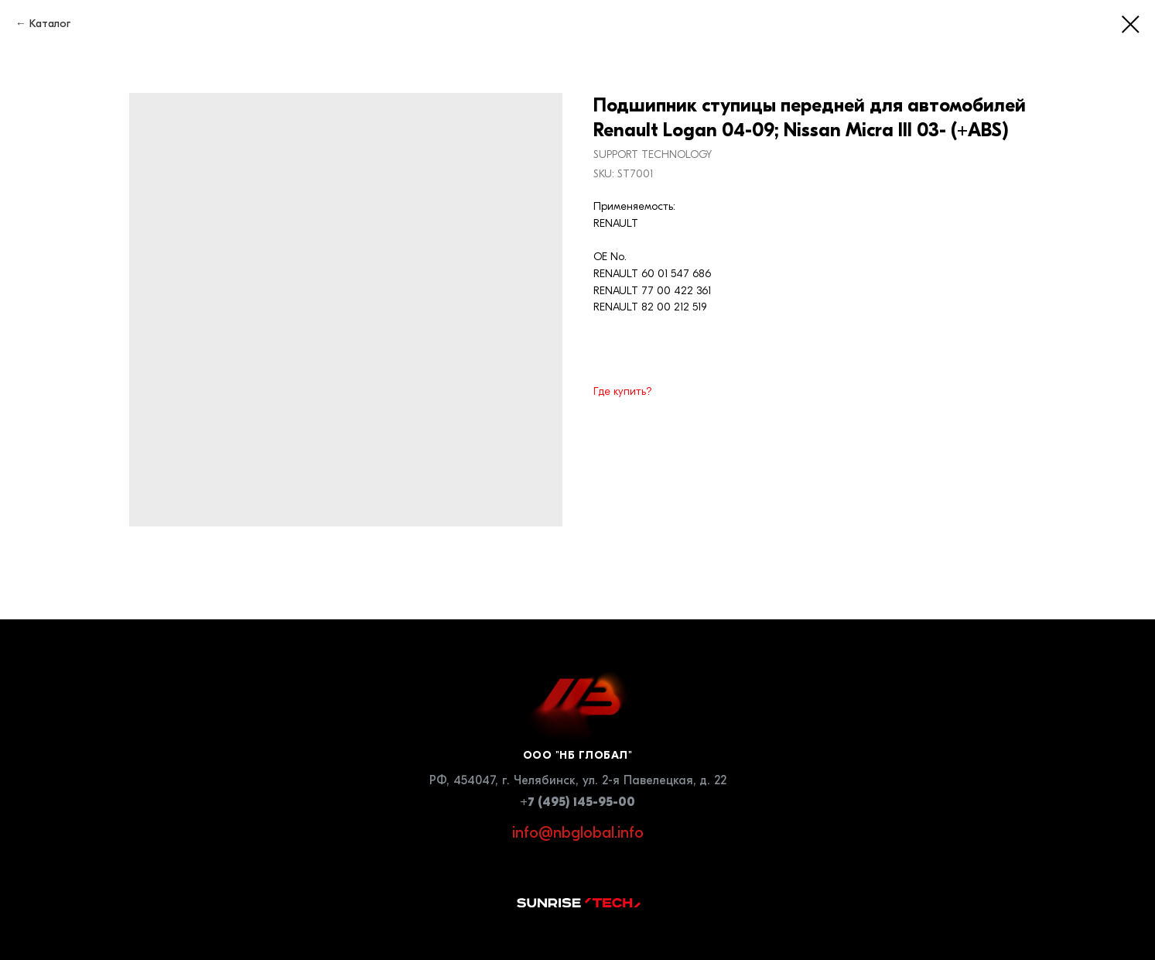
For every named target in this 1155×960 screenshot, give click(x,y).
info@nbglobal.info (578, 833)
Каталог (49, 23)
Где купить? (622, 391)
